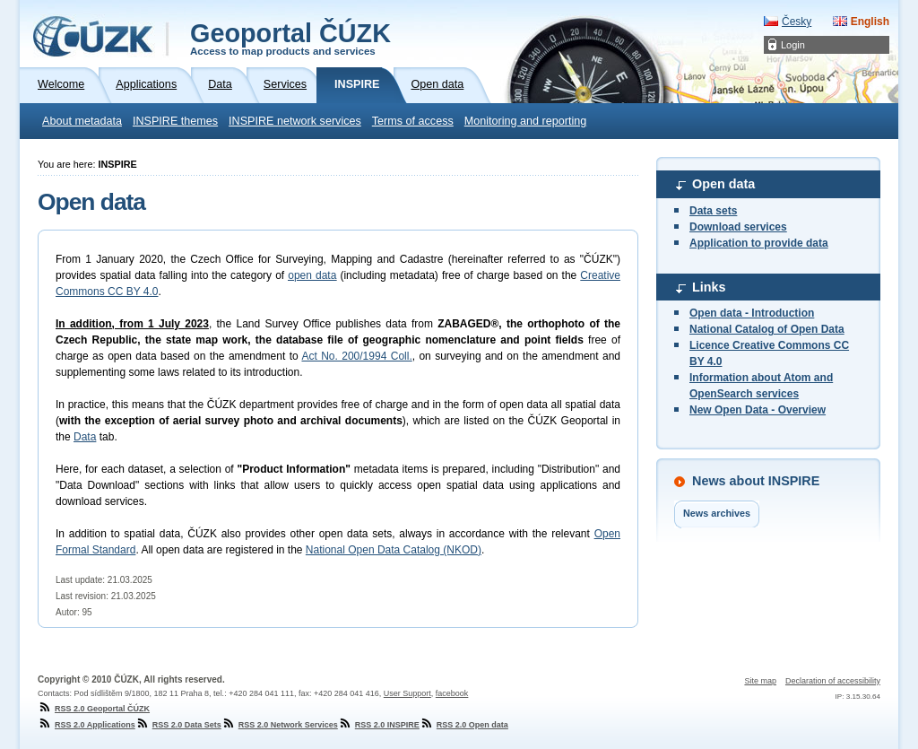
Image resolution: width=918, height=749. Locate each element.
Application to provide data (758, 243)
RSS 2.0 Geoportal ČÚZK (94, 708)
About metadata (82, 121)
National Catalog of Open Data (766, 329)
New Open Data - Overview (757, 410)
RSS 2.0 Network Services (279, 724)
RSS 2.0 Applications (86, 724)
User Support (407, 693)
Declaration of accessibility (832, 680)
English (870, 21)
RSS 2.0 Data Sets (178, 724)
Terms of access (413, 121)
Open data (723, 184)
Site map (760, 680)
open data (312, 275)
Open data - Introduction (751, 313)
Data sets (713, 211)
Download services (738, 227)
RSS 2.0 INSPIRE (379, 724)
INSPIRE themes (175, 121)
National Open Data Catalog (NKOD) (393, 550)
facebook (452, 693)
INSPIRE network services (295, 121)
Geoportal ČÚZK (290, 38)
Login (793, 44)
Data (85, 437)
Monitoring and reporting (525, 121)
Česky (796, 21)
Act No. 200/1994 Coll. (356, 356)
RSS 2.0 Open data (464, 724)
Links (709, 287)
